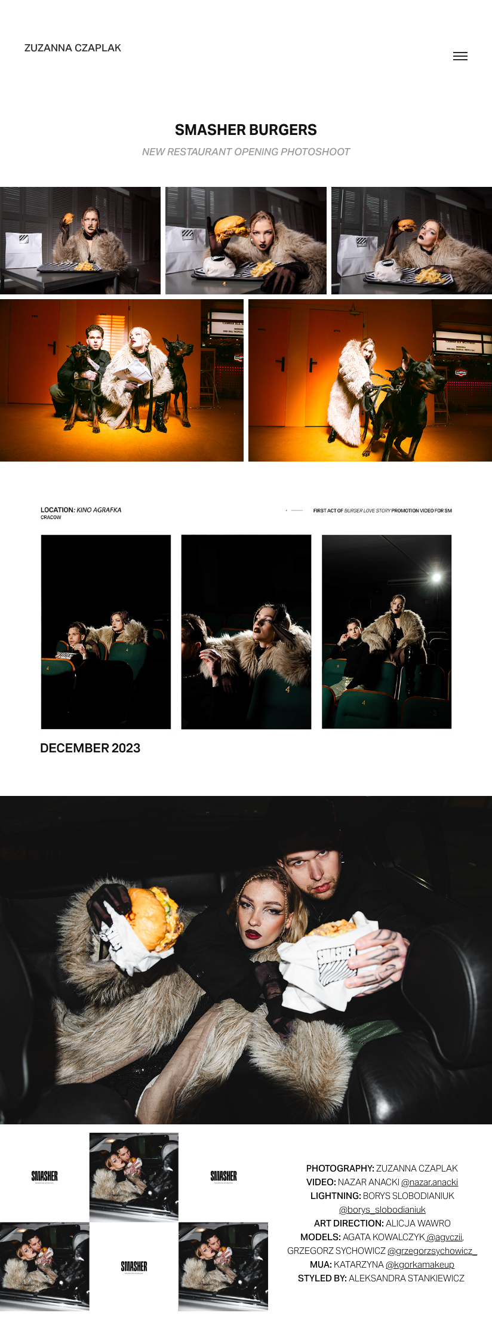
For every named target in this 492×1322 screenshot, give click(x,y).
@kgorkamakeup (420, 1264)
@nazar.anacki (429, 1182)
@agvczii (443, 1237)
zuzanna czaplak (72, 47)
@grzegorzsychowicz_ (432, 1250)
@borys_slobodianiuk (382, 1209)
